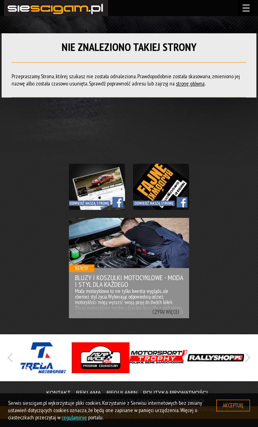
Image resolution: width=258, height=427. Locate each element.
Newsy (81, 268)
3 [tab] (147, 382)
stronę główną (190, 83)
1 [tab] (123, 382)
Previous (77, 242)
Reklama (88, 393)
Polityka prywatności (175, 393)
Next (181, 242)
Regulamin (122, 393)
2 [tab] (135, 382)
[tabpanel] (43, 357)
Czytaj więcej (165, 312)
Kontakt (58, 393)
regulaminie (74, 417)
